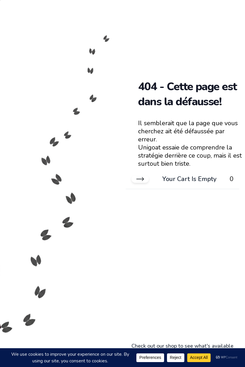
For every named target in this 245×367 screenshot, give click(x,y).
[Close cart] (140, 179)
